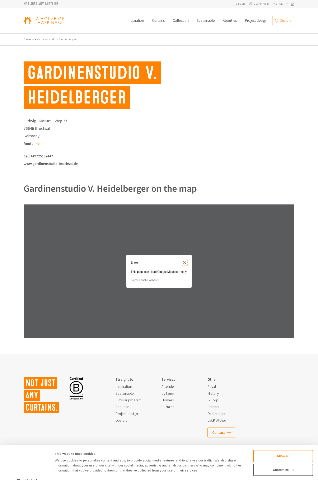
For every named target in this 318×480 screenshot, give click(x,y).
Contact (218, 432)
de (281, 4)
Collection (181, 20)
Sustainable (206, 20)
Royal (211, 386)
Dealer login (261, 4)
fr (287, 4)
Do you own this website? (145, 280)
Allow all (283, 446)
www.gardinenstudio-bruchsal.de (51, 163)
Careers (241, 4)
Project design (256, 20)
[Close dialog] (184, 262)
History (213, 393)
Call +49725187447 (38, 156)
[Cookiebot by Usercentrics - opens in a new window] (27, 472)
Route (28, 143)
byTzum (168, 393)
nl (275, 4)
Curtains (158, 20)
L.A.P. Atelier (216, 420)
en (292, 4)
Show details (64, 472)
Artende (168, 386)
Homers (168, 400)
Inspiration (135, 20)
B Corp (212, 400)
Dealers (28, 39)
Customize (283, 459)
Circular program (128, 400)
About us (230, 20)
